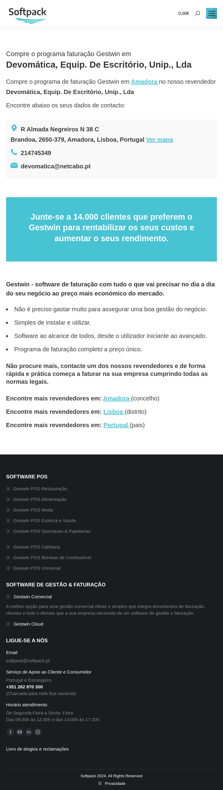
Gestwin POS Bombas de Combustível (52, 557)
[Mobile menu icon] (211, 13)
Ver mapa (159, 139)
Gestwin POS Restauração (40, 488)
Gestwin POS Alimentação (39, 499)
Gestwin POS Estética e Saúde (44, 520)
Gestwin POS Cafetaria (36, 546)
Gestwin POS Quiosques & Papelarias (51, 531)
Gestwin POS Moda (33, 509)
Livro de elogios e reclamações (37, 748)
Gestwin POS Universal (37, 568)
